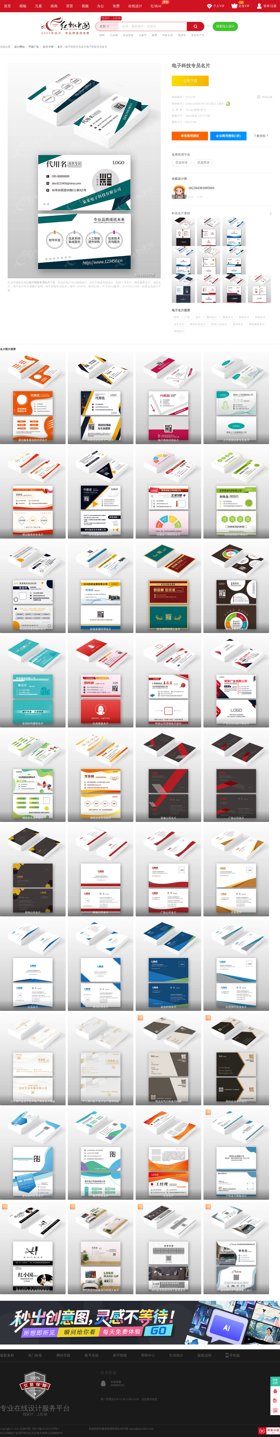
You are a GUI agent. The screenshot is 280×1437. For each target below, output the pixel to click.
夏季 (154, 35)
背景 (69, 6)
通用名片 (238, 324)
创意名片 (244, 317)
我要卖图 (275, 1381)
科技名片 (260, 317)
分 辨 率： (179, 109)
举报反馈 (267, 97)
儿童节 (143, 35)
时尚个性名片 (219, 324)
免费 (116, 6)
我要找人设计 (225, 26)
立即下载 (190, 81)
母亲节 (182, 35)
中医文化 (167, 35)
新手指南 (120, 1355)
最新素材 (7, 1355)
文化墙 (114, 35)
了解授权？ (261, 136)
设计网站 (19, 46)
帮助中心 (148, 1355)
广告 (187, 317)
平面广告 (33, 46)
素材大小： (178, 122)
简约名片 (211, 317)
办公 (100, 6)
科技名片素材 (181, 213)
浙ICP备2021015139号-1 (46, 1428)
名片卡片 (179, 324)
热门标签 (35, 1355)
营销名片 (179, 331)
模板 (22, 6)
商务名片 (228, 317)
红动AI (158, 4)
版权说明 (205, 1355)
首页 (7, 6)
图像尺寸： (179, 115)
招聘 (102, 35)
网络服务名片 (257, 324)
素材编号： (178, 97)
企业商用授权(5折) (228, 136)
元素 (38, 6)
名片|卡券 (48, 46)
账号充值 (92, 1355)
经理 (176, 317)
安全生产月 (197, 35)
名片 (60, 46)
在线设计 (135, 6)
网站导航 (63, 1355)
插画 (54, 6)
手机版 (233, 1355)
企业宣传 (128, 35)
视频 (85, 6)
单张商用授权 (190, 136)
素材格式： (178, 103)
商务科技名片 (198, 324)
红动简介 (176, 1355)
